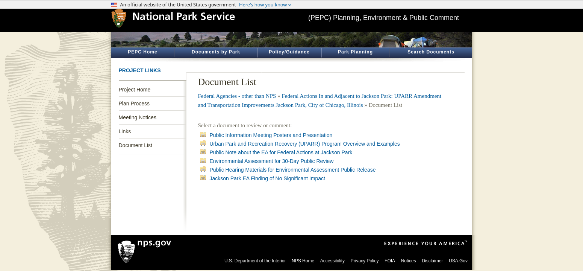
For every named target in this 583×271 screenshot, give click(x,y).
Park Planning (355, 52)
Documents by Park (216, 52)
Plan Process (134, 103)
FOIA (390, 260)
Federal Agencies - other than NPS (237, 96)
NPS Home (303, 260)
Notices (408, 260)
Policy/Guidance (289, 52)
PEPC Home (142, 52)
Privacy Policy (365, 260)
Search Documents (430, 52)
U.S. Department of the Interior (255, 260)
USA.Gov (458, 260)
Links (125, 131)
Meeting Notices (137, 117)
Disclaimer (432, 260)
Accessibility (332, 260)
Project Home (135, 90)
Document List (135, 145)
